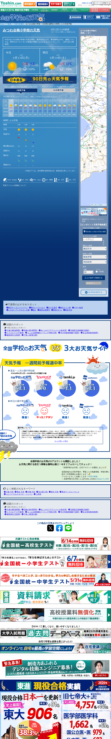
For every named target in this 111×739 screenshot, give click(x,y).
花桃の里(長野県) (29, 330)
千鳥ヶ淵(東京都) (29, 335)
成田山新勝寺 (44, 310)
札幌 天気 (30, 492)
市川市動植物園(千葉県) (68, 333)
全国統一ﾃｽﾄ (85, 2)
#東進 (95, 476)
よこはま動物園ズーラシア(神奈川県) (41, 333)
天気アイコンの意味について (14, 185)
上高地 (37, 494)
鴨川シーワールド (37, 308)
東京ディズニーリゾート (17, 308)
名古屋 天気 (42, 492)
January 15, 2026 (103, 479)
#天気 (90, 476)
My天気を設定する (93, 292)
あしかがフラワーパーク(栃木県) (53, 330)
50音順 (101, 271)
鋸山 (33, 310)
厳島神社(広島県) (12, 335)
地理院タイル (102, 205)
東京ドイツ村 (64, 308)
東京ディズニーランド (69, 492)
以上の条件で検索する (93, 278)
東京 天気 (53, 492)
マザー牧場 (77, 308)
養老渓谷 (67, 310)
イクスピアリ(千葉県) (14, 333)
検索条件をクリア (93, 283)
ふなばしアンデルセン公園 (18, 310)
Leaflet (94, 205)
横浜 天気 (19, 492)
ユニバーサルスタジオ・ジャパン (18, 494)
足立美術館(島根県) (89, 333)
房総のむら (56, 310)
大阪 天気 (9, 492)
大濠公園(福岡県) (12, 330)
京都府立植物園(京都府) (78, 330)
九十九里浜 (51, 308)
